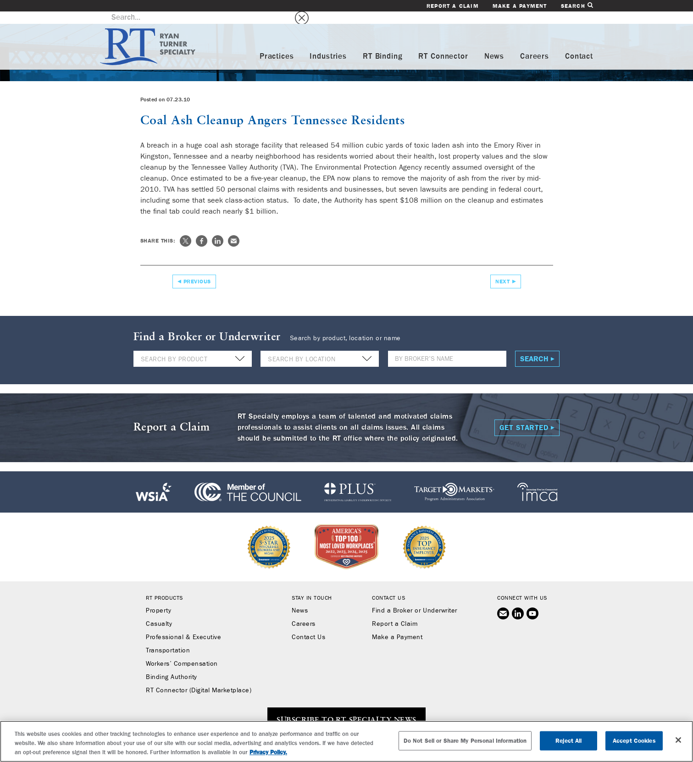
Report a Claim (453, 6)
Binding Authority (171, 665)
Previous (197, 268)
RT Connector (443, 44)
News (494, 44)
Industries (328, 44)
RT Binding (383, 44)
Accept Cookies (634, 740)
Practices (277, 44)
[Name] (447, 346)
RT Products (164, 585)
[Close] (678, 740)
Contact (579, 44)
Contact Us (308, 625)
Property (158, 598)
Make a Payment (520, 6)
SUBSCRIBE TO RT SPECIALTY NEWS (346, 708)
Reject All (568, 740)
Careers (534, 44)
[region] (346, 741)
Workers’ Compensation (182, 651)
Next (502, 268)
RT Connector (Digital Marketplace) (198, 678)
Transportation (168, 638)
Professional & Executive (183, 625)
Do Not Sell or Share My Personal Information (465, 740)
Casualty (159, 611)
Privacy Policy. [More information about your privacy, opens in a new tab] (268, 752)
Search (577, 5)
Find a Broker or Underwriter (414, 598)
